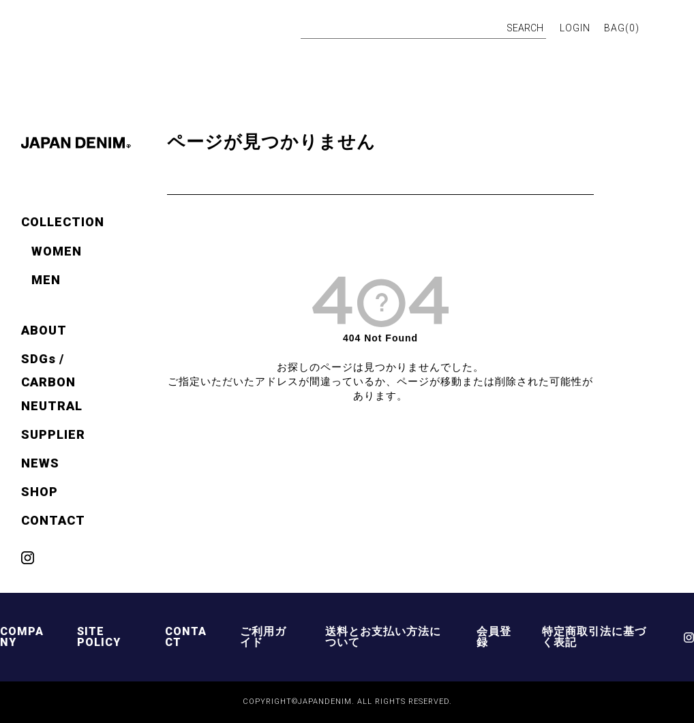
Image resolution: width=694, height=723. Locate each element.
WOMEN (56, 251)
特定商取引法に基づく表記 (594, 637)
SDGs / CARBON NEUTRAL (51, 382)
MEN (46, 280)
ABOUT (44, 330)
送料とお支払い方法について (383, 637)
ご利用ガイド (263, 637)
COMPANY (22, 637)
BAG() (621, 27)
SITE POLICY (99, 637)
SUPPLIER (53, 434)
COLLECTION (62, 222)
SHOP (39, 491)
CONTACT (53, 520)
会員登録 (494, 637)
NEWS (40, 463)
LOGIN (575, 27)
